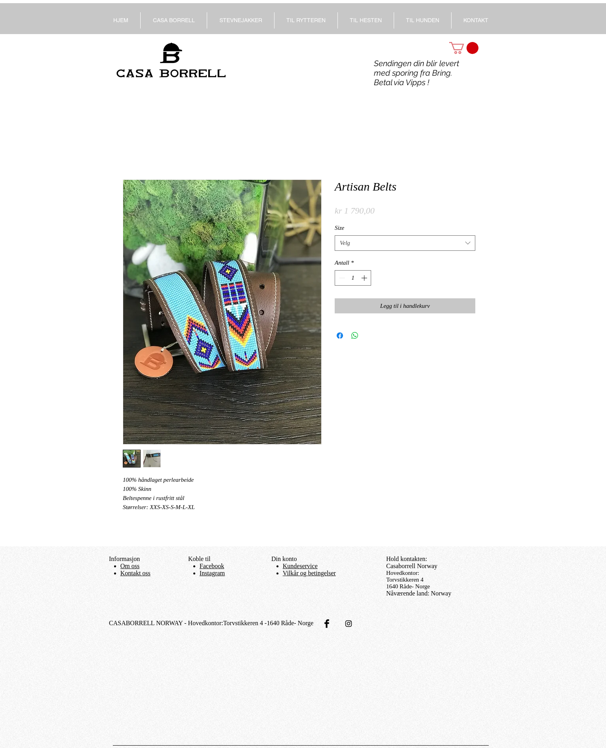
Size (339, 228)
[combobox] (405, 243)
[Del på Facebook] (340, 335)
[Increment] (365, 278)
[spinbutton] (353, 278)
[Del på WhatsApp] (355, 335)
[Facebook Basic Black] (326, 623)
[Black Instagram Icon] (348, 623)
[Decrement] (341, 278)
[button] (463, 48)
